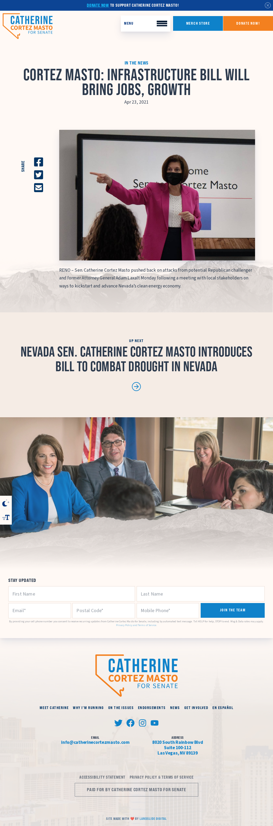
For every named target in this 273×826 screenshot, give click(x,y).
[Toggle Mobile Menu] (145, 24)
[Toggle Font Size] (6, 517)
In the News (136, 63)
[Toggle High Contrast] (6, 503)
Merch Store (198, 23)
